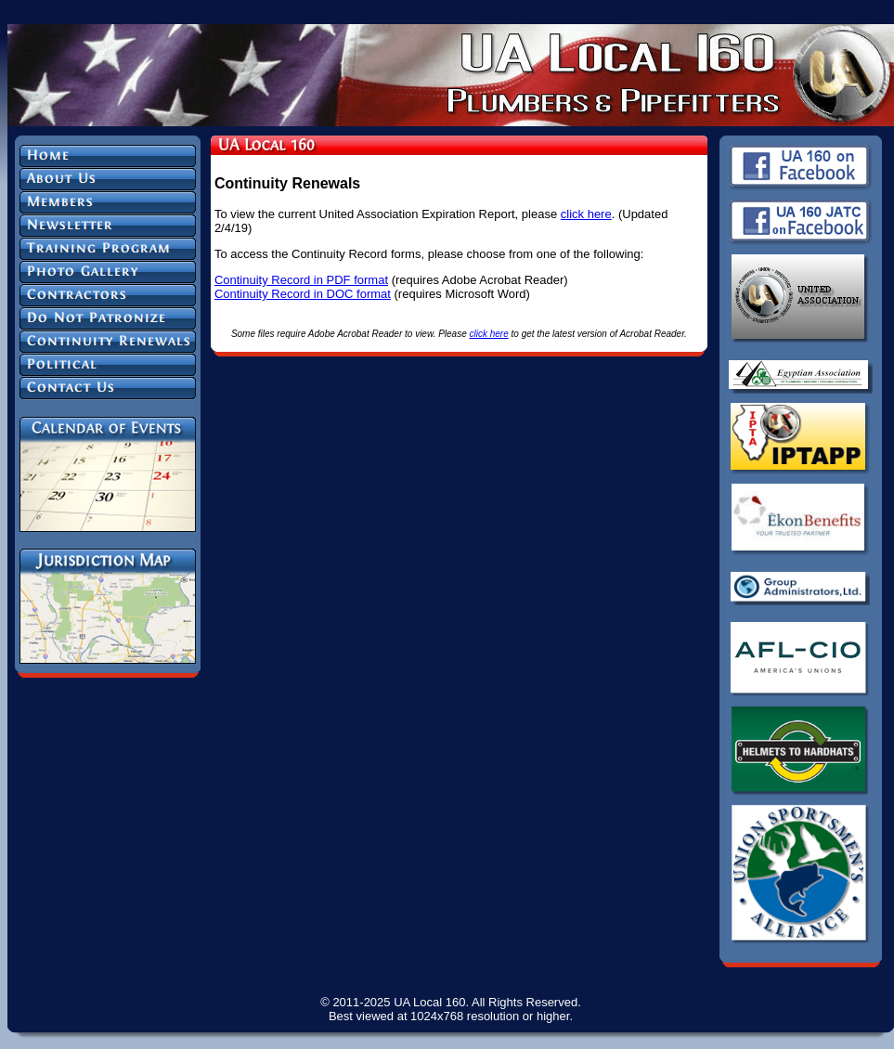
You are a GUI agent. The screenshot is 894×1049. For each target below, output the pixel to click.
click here (586, 214)
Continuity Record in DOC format (302, 294)
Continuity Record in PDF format (301, 280)
